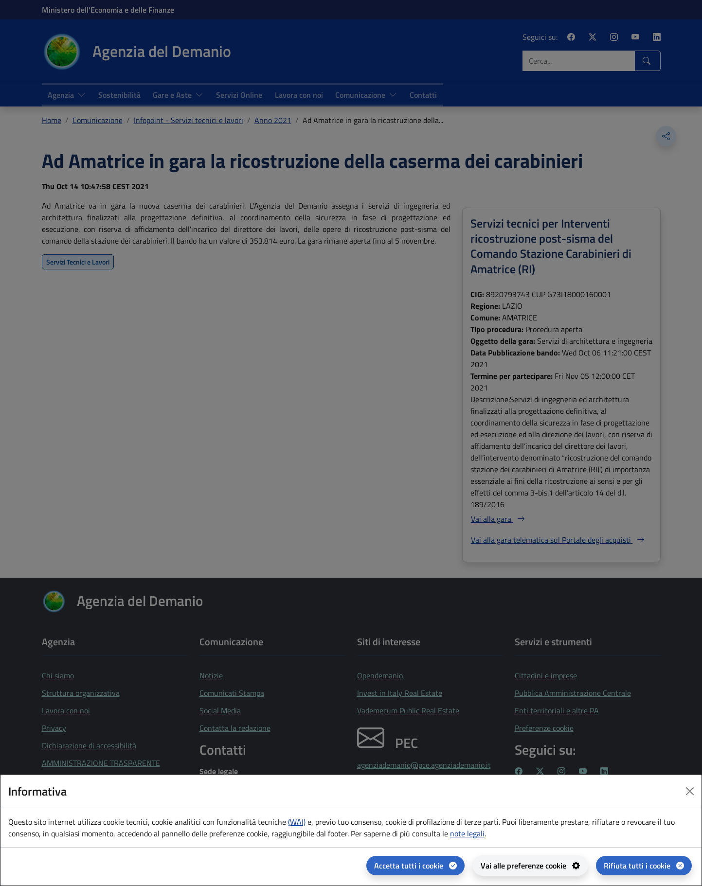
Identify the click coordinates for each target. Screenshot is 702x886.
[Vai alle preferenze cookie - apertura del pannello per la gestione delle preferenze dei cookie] (530, 865)
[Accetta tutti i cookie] (415, 865)
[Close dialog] (690, 791)
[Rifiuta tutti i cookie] (644, 865)
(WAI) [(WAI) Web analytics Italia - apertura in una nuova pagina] (297, 822)
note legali (467, 833)
